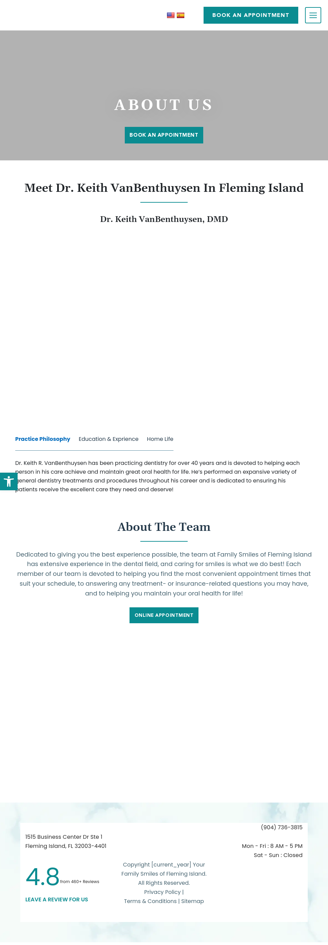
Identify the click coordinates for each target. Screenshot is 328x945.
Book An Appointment (164, 135)
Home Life (160, 439)
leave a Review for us (56, 902)
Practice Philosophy (42, 439)
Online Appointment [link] (164, 617)
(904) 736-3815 (282, 830)
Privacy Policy (162, 895)
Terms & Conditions (151, 904)
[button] (9, 481)
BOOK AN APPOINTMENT (250, 15)
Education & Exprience (109, 439)
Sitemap (192, 904)
